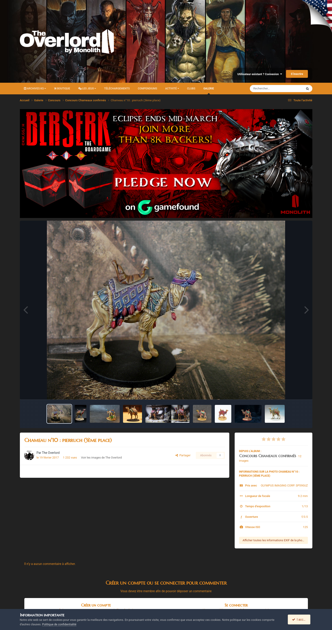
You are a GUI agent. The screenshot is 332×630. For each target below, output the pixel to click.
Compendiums (147, 88)
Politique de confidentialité (59, 624)
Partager (182, 455)
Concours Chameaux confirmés (267, 455)
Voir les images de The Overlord (101, 457)
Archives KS (35, 88)
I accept (299, 619)
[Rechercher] (264, 88)
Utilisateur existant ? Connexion (259, 74)
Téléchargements (117, 88)
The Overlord (51, 453)
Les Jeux (87, 88)
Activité (172, 88)
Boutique (62, 88)
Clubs (191, 88)
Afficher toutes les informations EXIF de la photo (274, 540)
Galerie (208, 90)
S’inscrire (297, 74)
